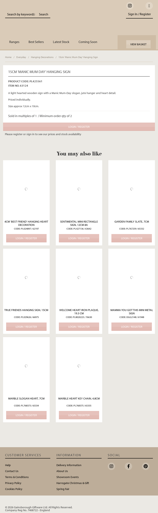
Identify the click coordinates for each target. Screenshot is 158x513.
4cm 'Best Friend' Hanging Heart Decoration (26, 223)
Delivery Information (68, 465)
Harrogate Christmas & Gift (72, 483)
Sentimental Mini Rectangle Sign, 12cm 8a (79, 223)
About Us (62, 471)
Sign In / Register (139, 14)
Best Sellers (36, 42)
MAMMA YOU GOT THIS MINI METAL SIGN (131, 311)
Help (8, 465)
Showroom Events (67, 477)
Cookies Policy (13, 489)
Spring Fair (62, 489)
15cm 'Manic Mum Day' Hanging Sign (78, 57)
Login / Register (79, 127)
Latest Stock (61, 42)
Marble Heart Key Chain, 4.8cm (79, 398)
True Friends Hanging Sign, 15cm (26, 310)
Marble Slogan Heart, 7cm (26, 398)
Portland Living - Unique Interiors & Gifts (85, 21)
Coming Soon (88, 42)
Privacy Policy (13, 483)
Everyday (21, 57)
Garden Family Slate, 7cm (131, 221)
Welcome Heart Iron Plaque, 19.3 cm (79, 311)
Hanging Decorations (42, 57)
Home (8, 57)
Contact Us (11, 471)
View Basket (138, 44)
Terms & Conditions (17, 477)
